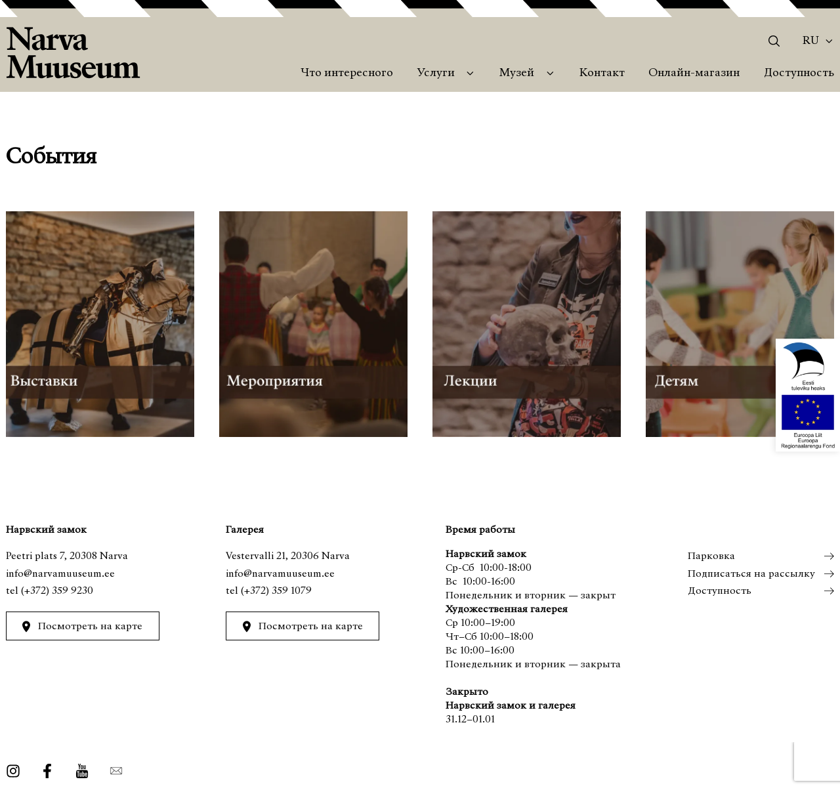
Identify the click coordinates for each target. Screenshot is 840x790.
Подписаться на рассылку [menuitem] (750, 574)
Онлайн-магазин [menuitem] (694, 73)
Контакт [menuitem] (602, 73)
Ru (811, 41)
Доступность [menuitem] (799, 73)
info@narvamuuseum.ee (60, 574)
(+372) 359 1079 (276, 591)
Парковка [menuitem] (710, 556)
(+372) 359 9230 (57, 591)
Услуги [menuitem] (436, 73)
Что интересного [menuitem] (347, 73)
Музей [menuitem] (516, 73)
